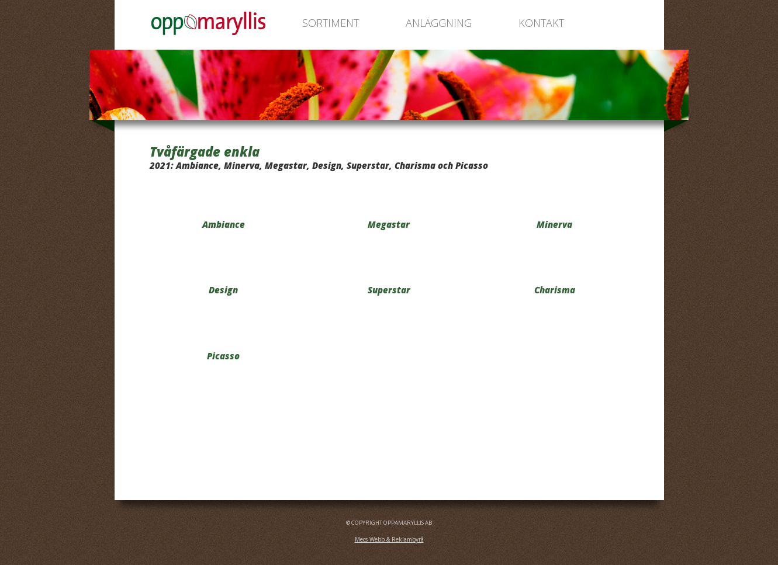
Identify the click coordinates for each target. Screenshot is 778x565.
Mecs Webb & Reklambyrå (389, 539)
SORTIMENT (330, 23)
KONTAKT (541, 23)
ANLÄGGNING (439, 23)
